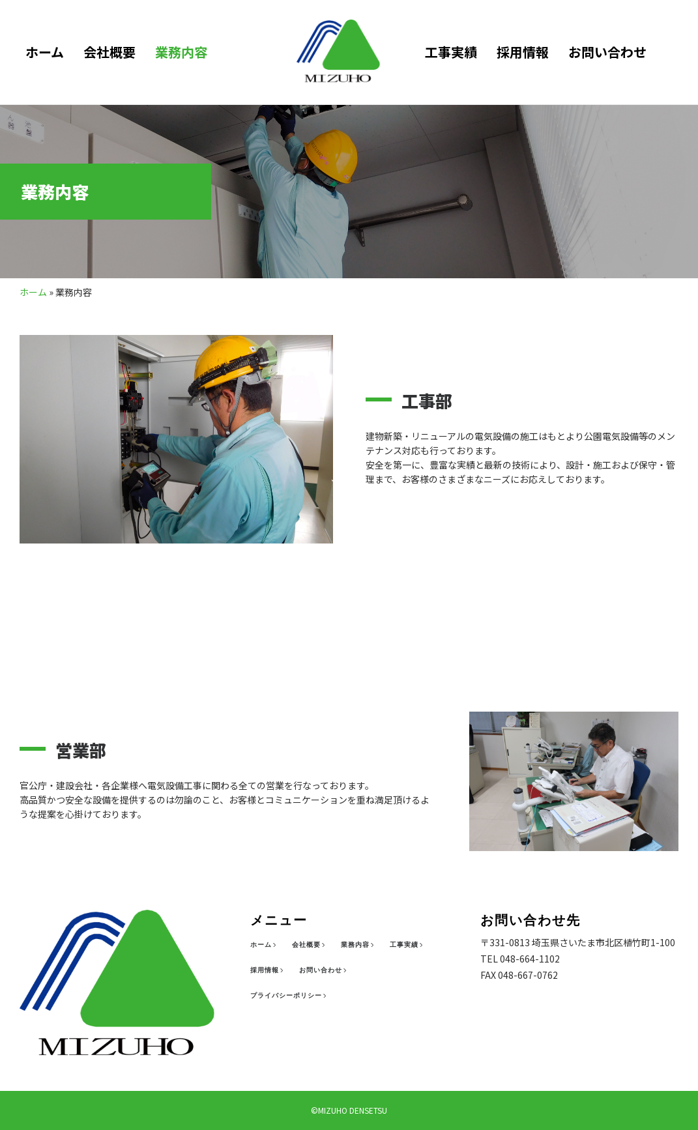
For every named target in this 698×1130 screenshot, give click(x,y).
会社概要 (110, 51)
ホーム (45, 51)
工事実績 (450, 51)
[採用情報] (268, 970)
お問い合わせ (607, 51)
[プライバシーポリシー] (289, 995)
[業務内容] (359, 945)
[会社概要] (310, 945)
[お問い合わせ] (324, 970)
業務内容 (182, 51)
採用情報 (522, 51)
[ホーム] (264, 945)
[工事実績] (408, 945)
